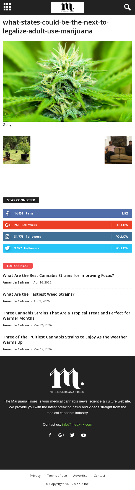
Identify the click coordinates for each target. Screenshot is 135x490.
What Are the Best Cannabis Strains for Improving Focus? (58, 275)
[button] (126, 7)
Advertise (80, 475)
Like (125, 213)
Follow (121, 225)
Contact (99, 475)
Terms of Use (57, 475)
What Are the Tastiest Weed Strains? (38, 294)
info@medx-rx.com (77, 424)
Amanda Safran (16, 282)
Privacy (35, 475)
